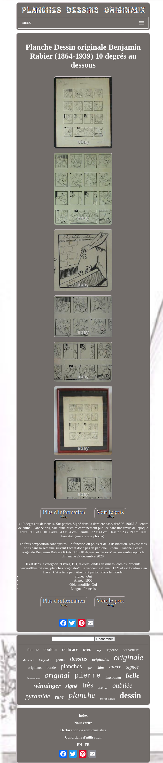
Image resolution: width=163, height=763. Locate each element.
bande (51, 667)
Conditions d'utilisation (83, 737)
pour (60, 659)
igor (89, 668)
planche (82, 695)
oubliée (122, 685)
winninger (47, 685)
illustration (113, 677)
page (98, 650)
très (87, 685)
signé (71, 686)
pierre (87, 675)
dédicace (70, 649)
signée (132, 667)
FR (87, 745)
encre (115, 666)
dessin (130, 695)
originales (100, 659)
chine (100, 668)
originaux (35, 668)
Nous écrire (83, 723)
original (57, 675)
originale (128, 657)
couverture (131, 650)
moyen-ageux (107, 698)
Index (83, 715)
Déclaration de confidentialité (83, 730)
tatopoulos (45, 660)
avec (87, 649)
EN (79, 745)
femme (33, 649)
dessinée (28, 660)
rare (59, 697)
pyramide (37, 696)
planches (71, 666)
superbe (112, 650)
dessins (78, 658)
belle (132, 675)
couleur (50, 649)
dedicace (103, 687)
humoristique (33, 678)
